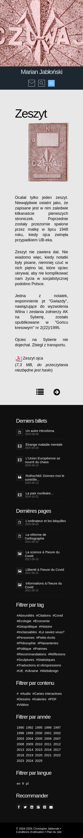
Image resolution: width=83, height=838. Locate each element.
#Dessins (24, 699)
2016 (48, 749)
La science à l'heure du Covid (42, 554)
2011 (48, 744)
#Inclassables (27, 632)
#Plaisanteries (47, 643)
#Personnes (26, 637)
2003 (20, 738)
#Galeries (39, 699)
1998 (20, 733)
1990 (20, 727)
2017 (57, 749)
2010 (38, 744)
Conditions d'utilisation (30, 832)
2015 (38, 749)
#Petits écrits (45, 637)
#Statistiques (45, 660)
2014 (29, 749)
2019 (29, 755)
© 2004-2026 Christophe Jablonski (38, 828)
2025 (38, 761)
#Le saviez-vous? (51, 632)
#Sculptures (25, 660)
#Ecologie (24, 621)
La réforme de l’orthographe (35, 536)
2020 (38, 755)
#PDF (52, 699)
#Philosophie (26, 643)
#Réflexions (56, 654)
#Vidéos (23, 704)
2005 (38, 738)
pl (27, 783)
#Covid (57, 615)
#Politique (24, 648)
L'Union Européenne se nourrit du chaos (42, 460)
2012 (57, 744)
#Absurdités (25, 615)
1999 (29, 733)
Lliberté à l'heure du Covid (45, 569)
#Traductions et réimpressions (39, 665)
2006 (48, 738)
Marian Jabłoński (41, 71)
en (19, 783)
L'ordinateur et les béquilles (46, 521)
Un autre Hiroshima (40, 431)
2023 (20, 761)
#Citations (43, 615)
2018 (20, 755)
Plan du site (54, 832)
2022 (57, 755)
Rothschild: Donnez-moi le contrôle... (44, 477)
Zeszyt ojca (33, 358)
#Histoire (45, 626)
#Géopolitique (27, 626)
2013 (20, 749)
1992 (29, 727)
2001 (48, 733)
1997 (57, 727)
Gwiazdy (58, 301)
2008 (20, 744)
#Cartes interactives (47, 693)
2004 (29, 738)
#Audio (25, 693)
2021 (48, 755)
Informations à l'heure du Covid (43, 585)
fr (23, 783)
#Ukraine (31, 671)
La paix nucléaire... (40, 493)
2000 (38, 733)
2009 (29, 744)
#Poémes (40, 648)
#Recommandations (31, 654)
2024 (29, 761)
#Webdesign (49, 671)
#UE (20, 671)
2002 (57, 733)
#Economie (41, 621)
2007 (57, 738)
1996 (48, 727)
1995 (38, 727)
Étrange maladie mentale (44, 444)
